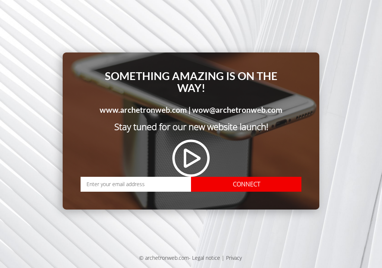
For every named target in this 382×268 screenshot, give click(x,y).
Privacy (234, 257)
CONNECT (246, 184)
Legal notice (206, 257)
